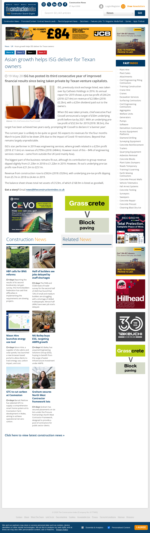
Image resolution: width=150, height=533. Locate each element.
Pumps (123, 121)
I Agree (141, 527)
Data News (84, 21)
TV (104, 21)
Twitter (49, 4)
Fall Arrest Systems (129, 186)
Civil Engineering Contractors (128, 105)
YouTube (60, 4)
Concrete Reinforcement (132, 144)
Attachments (126, 76)
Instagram (43, 4)
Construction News (11, 21)
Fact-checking (61, 517)
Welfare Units (126, 113)
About (26, 517)
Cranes (123, 93)
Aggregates (125, 110)
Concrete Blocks (127, 159)
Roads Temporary (128, 166)
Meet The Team (37, 517)
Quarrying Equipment (130, 151)
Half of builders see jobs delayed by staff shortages (43, 275)
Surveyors (124, 193)
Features (94, 21)
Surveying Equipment (130, 141)
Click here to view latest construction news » (35, 435)
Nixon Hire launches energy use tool (15, 339)
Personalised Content (119, 527)
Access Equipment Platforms (129, 133)
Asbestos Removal (128, 155)
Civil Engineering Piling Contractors (131, 81)
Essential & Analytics (92, 527)
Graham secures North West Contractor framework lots (41, 396)
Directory (130, 517)
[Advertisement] (59, 471)
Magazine (109, 21)
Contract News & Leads (46, 21)
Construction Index (21, 9)
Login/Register (112, 6)
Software (124, 124)
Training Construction (130, 86)
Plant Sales (125, 73)
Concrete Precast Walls (131, 179)
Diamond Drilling (128, 137)
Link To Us (50, 517)
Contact (19, 517)
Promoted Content (28, 21)
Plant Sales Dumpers (130, 162)
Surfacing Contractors (130, 100)
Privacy (95, 517)
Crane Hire (125, 90)
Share (8, 52)
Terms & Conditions (108, 517)
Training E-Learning (129, 169)
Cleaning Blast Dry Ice (130, 207)
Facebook (65, 4)
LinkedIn (54, 4)
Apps (135, 21)
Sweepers (124, 197)
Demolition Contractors (131, 128)
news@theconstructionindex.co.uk (45, 189)
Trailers (123, 148)
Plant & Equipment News (67, 21)
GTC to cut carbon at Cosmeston (16, 393)
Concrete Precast (128, 204)
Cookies (72, 517)
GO (140, 13)
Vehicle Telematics (129, 182)
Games (128, 21)
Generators (125, 117)
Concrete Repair (127, 200)
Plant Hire (124, 69)
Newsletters (136, 6)
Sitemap (121, 517)
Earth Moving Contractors (126, 174)
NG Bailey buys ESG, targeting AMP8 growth (41, 339)
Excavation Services (129, 97)
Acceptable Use (83, 517)
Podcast (141, 21)
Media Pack (118, 21)
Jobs (100, 21)
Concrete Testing (128, 189)
